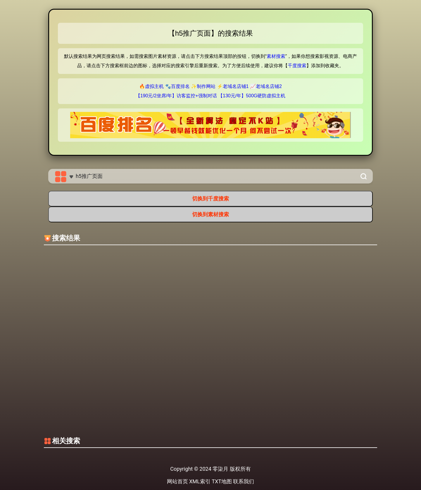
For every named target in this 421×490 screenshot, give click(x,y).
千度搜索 (297, 65)
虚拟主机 (154, 86)
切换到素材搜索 (210, 214)
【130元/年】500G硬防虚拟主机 (251, 95)
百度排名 (180, 86)
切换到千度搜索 (210, 198)
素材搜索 (276, 56)
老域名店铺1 (236, 86)
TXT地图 (222, 481)
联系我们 (243, 481)
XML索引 (199, 481)
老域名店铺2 (269, 86)
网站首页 (177, 481)
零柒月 (220, 469)
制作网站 (206, 86)
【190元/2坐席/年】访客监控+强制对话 (176, 95)
